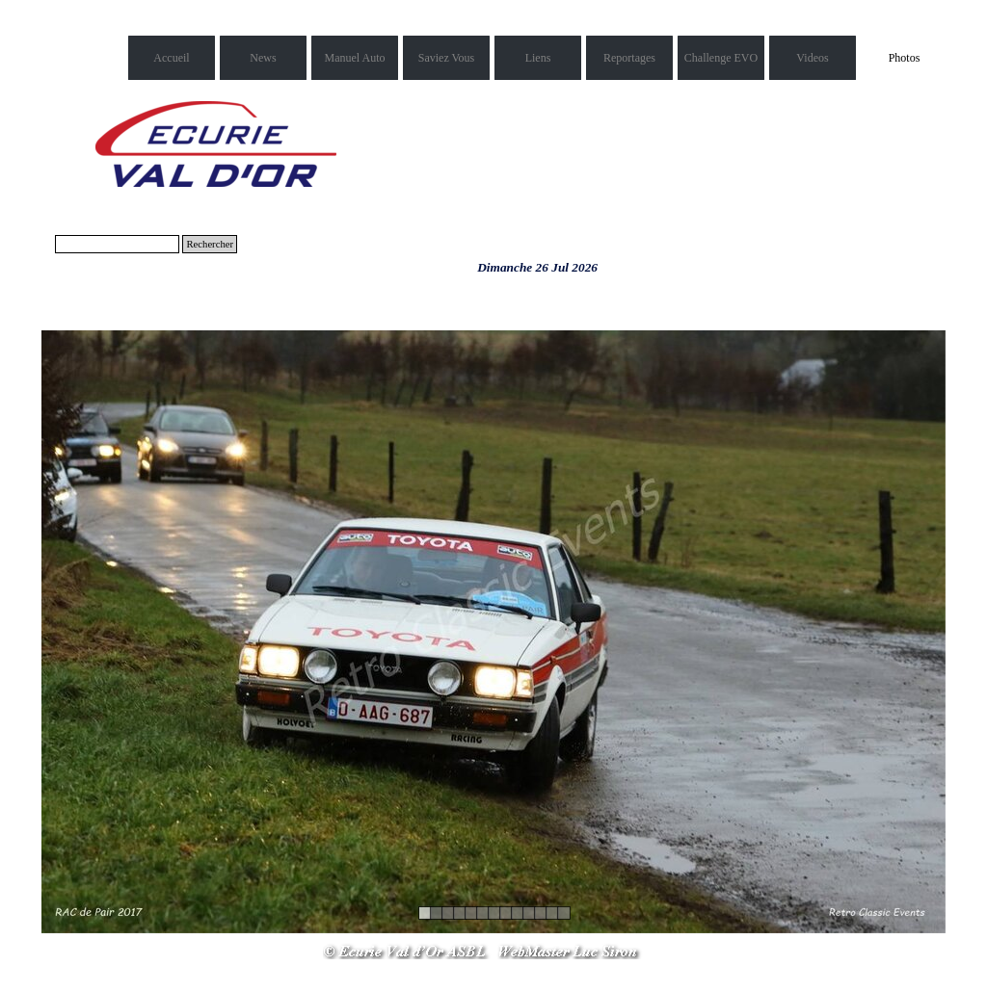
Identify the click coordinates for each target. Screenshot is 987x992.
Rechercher (209, 244)
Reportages (629, 58)
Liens (538, 58)
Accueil (171, 58)
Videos (812, 58)
